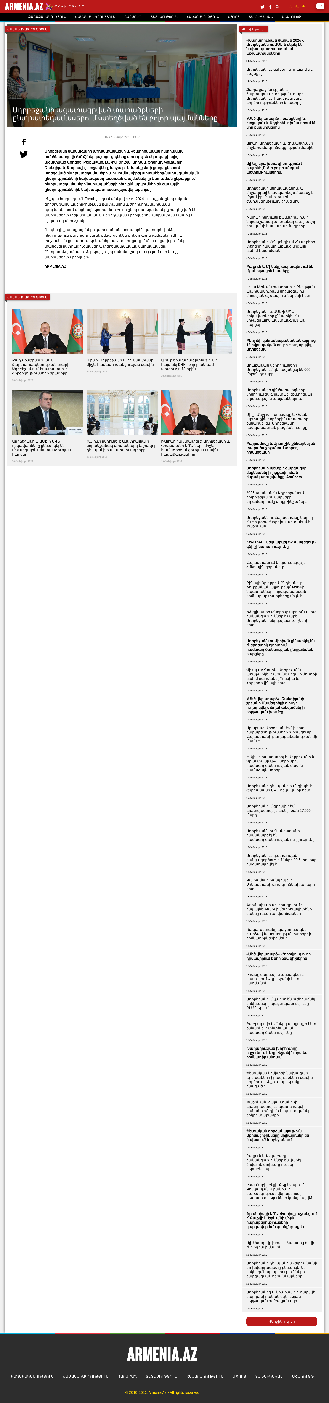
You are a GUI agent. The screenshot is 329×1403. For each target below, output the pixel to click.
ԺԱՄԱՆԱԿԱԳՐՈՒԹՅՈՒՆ (86, 1376)
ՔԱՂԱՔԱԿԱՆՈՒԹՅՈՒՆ (32, 1376)
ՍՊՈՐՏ (239, 1376)
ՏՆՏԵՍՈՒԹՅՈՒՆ (161, 1376)
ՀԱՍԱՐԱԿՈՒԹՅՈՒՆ (204, 1376)
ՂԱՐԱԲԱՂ (127, 1376)
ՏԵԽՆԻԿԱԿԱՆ (269, 1376)
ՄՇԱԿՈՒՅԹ (303, 1376)
